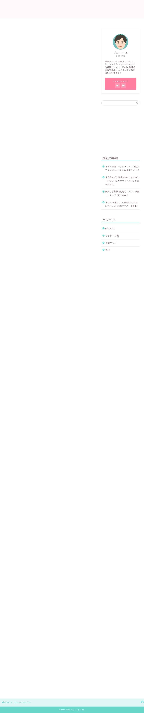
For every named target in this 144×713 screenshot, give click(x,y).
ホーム (38, 22)
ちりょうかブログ (72, 9)
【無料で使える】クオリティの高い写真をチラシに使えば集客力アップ (122, 168)
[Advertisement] (49, 74)
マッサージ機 (112, 235)
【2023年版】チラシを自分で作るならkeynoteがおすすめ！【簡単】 (122, 204)
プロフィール (55, 22)
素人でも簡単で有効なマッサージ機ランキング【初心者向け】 (122, 193)
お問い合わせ (74, 22)
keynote (109, 228)
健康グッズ (111, 243)
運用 (107, 250)
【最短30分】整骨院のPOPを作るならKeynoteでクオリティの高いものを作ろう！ (122, 181)
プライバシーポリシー (98, 22)
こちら (42, 404)
